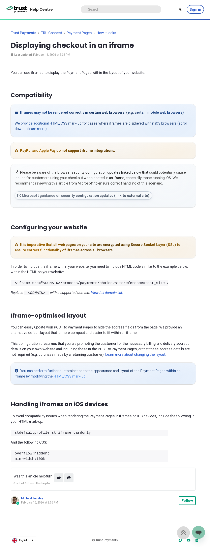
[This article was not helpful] (68, 477)
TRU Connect (51, 33)
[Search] (121, 9)
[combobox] (23, 540)
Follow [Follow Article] (187, 500)
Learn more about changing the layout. (135, 354)
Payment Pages (79, 33)
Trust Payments (23, 33)
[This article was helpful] (58, 477)
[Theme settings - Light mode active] (180, 9)
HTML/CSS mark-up (70, 376)
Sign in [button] (195, 9)
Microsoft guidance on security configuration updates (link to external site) (83, 195)
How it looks (106, 33)
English (20, 539)
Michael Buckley (32, 497)
